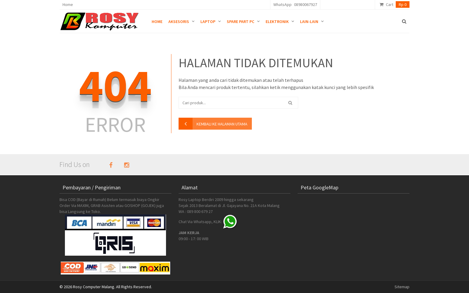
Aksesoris (178, 21)
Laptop (207, 21)
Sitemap (402, 286)
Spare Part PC (240, 21)
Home (68, 4)
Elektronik (277, 21)
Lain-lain (309, 21)
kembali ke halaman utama (222, 124)
